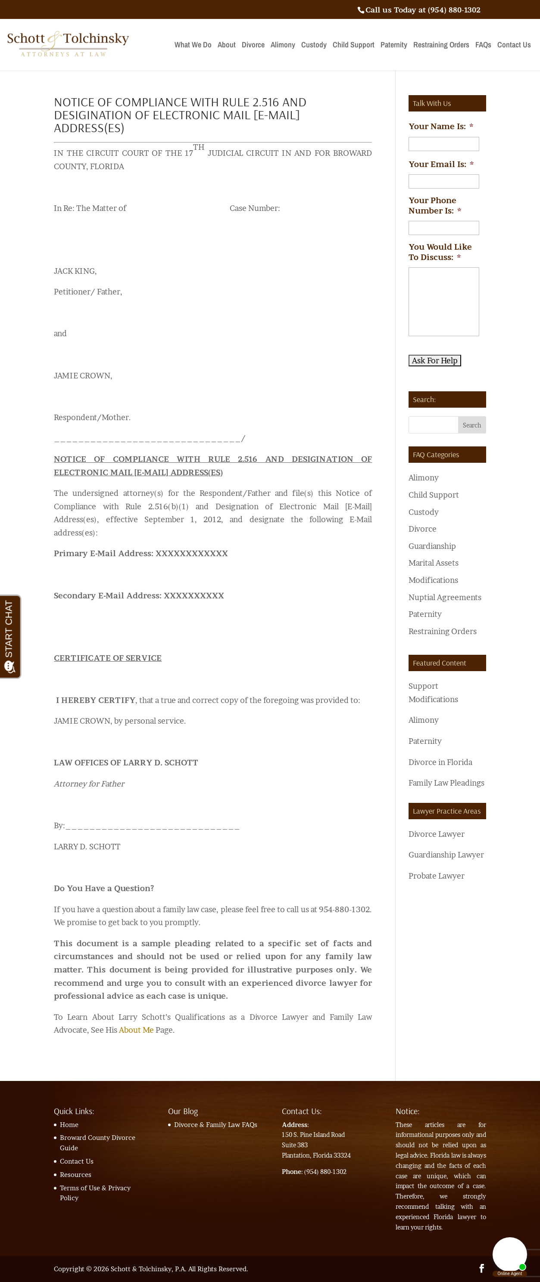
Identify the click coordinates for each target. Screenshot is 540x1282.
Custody (314, 46)
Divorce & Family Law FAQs (215, 1125)
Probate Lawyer (437, 875)
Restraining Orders (441, 46)
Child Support (354, 46)
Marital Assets (434, 562)
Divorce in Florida (440, 762)
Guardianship (432, 546)
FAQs (483, 46)
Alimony (283, 46)
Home (69, 1125)
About (227, 46)
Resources (75, 1175)
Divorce (253, 46)
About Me (136, 1029)
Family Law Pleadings (446, 782)
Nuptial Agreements (445, 597)
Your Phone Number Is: (435, 205)
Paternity (394, 46)
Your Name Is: (441, 126)
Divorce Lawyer (437, 834)
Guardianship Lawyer (446, 854)
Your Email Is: (441, 164)
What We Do (193, 46)
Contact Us (514, 46)
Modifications (433, 580)
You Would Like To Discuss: (440, 251)
